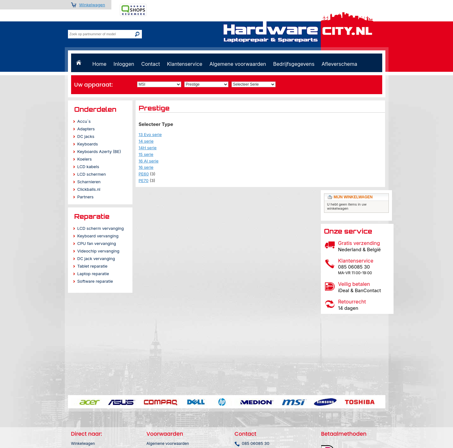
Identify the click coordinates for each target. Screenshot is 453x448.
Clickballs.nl (88, 189)
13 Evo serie (150, 134)
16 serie (146, 167)
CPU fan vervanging (96, 243)
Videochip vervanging (98, 250)
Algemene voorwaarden (238, 64)
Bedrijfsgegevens (293, 64)
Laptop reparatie (93, 273)
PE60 (144, 173)
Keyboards (87, 143)
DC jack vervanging (96, 258)
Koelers (84, 159)
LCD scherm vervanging (100, 228)
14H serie (148, 147)
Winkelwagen (92, 4)
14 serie (146, 141)
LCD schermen (91, 174)
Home (99, 64)
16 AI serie (149, 160)
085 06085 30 (256, 443)
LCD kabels (88, 166)
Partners (85, 196)
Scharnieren (89, 181)
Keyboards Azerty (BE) (99, 151)
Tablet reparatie (92, 266)
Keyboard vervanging (98, 235)
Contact (150, 64)
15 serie (146, 154)
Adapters (86, 128)
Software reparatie (95, 281)
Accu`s (84, 121)
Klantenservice (184, 64)
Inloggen (124, 64)
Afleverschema (339, 64)
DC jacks (85, 136)
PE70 (143, 180)
